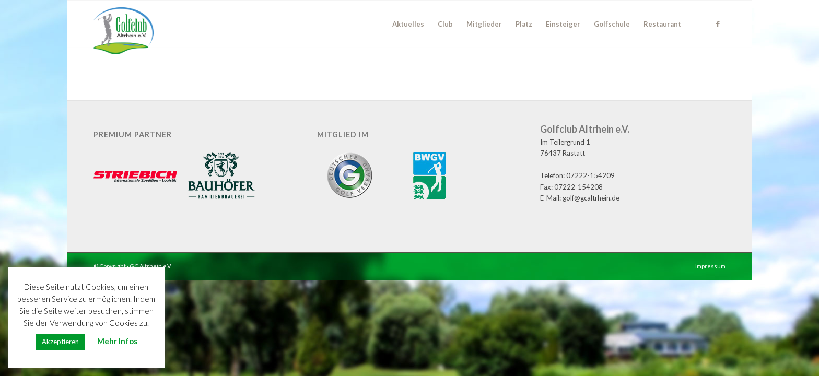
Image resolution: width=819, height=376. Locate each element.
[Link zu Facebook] (718, 23)
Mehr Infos (117, 341)
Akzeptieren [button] (60, 341)
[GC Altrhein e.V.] (123, 30)
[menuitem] (408, 24)
